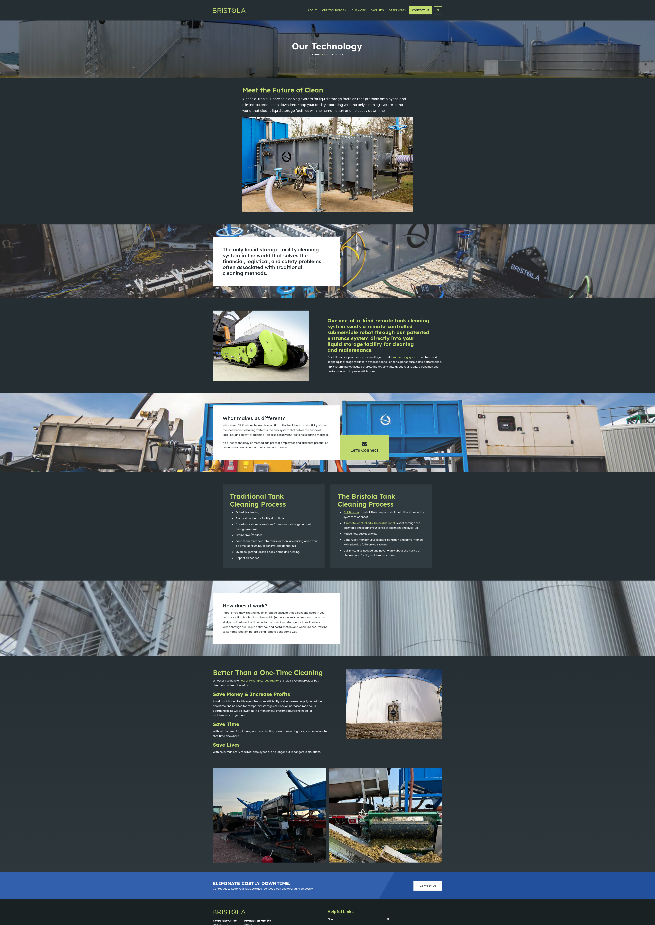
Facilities (377, 10)
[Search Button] (438, 10)
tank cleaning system (404, 357)
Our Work (358, 10)
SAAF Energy (397, 10)
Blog (389, 919)
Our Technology (334, 10)
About (312, 10)
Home (315, 54)
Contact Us (420, 10)
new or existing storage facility (259, 681)
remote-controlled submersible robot (370, 523)
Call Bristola (351, 512)
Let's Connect (364, 447)
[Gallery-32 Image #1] (269, 815)
